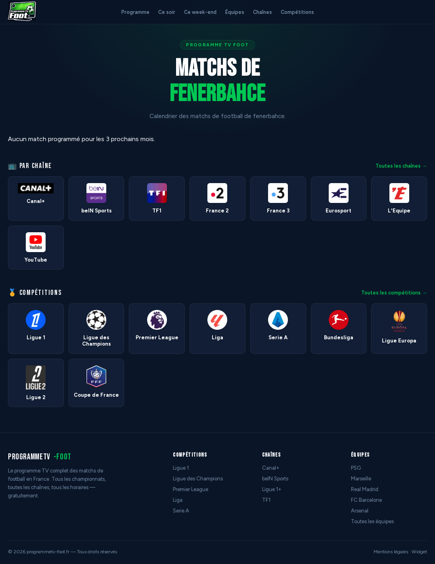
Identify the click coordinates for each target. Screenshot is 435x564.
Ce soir (166, 12)
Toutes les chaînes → (401, 166)
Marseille (361, 479)
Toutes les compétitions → (394, 293)
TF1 (266, 500)
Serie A (181, 511)
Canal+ (271, 468)
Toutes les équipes (372, 521)
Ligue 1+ (272, 489)
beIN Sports (275, 479)
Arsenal (359, 511)
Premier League (190, 489)
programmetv (39, 457)
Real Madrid (364, 489)
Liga (177, 500)
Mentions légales (391, 551)
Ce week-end (200, 12)
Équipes (234, 12)
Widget (419, 551)
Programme (135, 12)
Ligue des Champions (198, 479)
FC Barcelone (366, 500)
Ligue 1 (181, 468)
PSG (356, 468)
